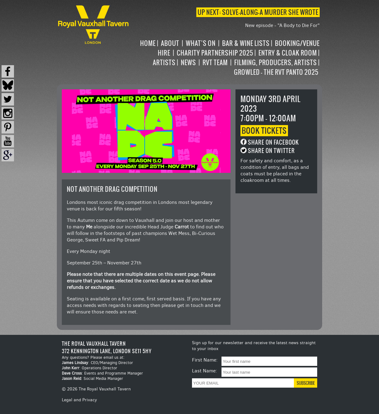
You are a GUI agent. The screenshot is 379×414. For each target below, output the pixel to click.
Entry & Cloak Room (287, 53)
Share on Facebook (273, 142)
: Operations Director (89, 368)
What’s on (201, 43)
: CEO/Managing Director (97, 362)
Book (264, 130)
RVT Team (215, 62)
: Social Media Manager (92, 378)
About (170, 43)
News (188, 62)
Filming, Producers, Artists (275, 62)
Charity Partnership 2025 (215, 53)
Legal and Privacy (79, 400)
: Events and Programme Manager (102, 373)
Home (148, 43)
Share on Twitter (271, 150)
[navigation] (225, 57)
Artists (164, 62)
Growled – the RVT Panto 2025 (276, 72)
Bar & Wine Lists (246, 43)
